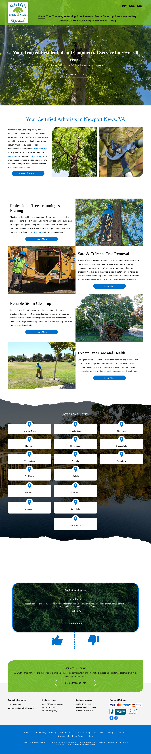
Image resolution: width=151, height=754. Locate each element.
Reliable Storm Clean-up (30, 303)
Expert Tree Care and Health (101, 353)
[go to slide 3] (73, 623)
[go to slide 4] (75, 623)
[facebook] (111, 718)
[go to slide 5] (77, 623)
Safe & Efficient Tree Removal (103, 254)
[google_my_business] (116, 718)
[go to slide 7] (81, 623)
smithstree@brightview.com (21, 708)
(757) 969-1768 (131, 6)
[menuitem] (41, 16)
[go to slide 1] (69, 623)
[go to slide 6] (79, 623)
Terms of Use (79, 744)
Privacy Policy (90, 744)
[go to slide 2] (71, 623)
